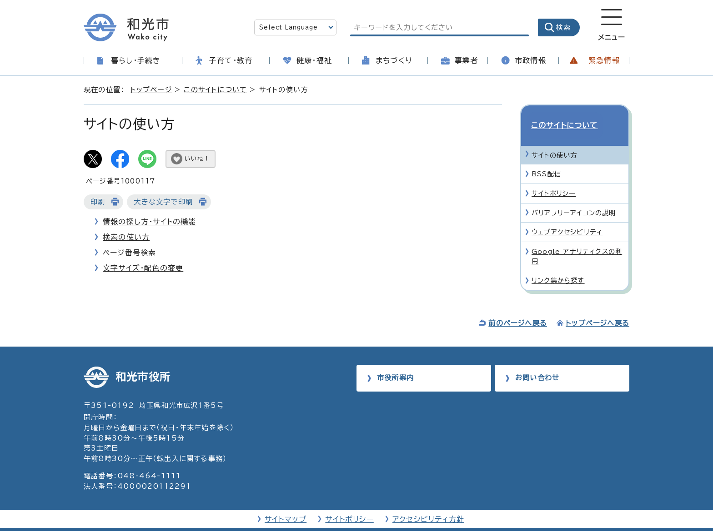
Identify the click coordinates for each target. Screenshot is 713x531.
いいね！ (197, 159)
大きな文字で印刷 (163, 202)
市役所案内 (395, 363)
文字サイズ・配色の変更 (143, 268)
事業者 (466, 60)
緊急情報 (604, 60)
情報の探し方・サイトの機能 (149, 221)
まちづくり (394, 60)
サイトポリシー (554, 177)
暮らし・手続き (136, 60)
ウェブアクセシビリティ (567, 216)
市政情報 (530, 60)
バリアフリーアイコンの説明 (574, 196)
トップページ (151, 89)
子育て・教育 (230, 60)
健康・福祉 (314, 60)
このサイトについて (215, 89)
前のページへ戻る (517, 308)
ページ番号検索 (129, 252)
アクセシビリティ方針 (428, 504)
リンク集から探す (558, 264)
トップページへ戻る (597, 308)
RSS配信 (546, 157)
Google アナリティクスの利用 (577, 240)
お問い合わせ (537, 363)
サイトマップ (285, 504)
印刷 (97, 202)
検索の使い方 (126, 237)
